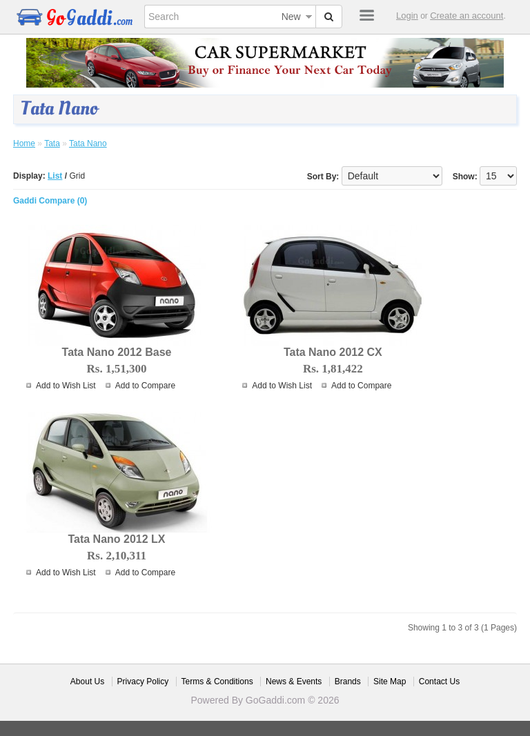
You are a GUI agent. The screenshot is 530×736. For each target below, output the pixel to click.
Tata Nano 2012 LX (116, 539)
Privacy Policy (143, 681)
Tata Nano (88, 143)
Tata (52, 143)
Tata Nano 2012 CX (333, 352)
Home (24, 143)
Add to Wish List (66, 385)
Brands (348, 681)
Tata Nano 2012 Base (117, 352)
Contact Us (439, 681)
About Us (87, 681)
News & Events (294, 681)
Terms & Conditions (217, 681)
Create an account (466, 15)
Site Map (389, 681)
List (55, 176)
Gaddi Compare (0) (50, 201)
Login (407, 15)
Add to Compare (145, 385)
